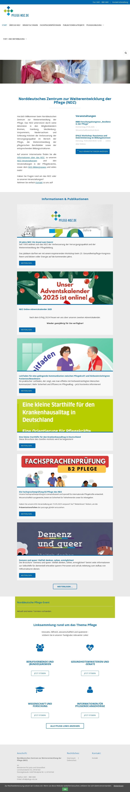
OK (65, 789)
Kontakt (39, 182)
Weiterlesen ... (65, 586)
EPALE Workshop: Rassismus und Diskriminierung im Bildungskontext (93, 136)
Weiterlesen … (27, 263)
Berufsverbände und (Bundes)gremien (40, 663)
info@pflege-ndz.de (29, 779)
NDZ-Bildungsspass (37, 167)
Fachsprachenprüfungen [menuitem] (50, 25)
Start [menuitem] (4, 25)
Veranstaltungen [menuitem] (30, 25)
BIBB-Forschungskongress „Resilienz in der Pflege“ (93, 122)
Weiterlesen (118, 786)
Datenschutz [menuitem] (71, 760)
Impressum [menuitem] (71, 758)
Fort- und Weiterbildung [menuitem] (15, 39)
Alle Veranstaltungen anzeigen (93, 151)
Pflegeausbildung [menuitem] (95, 25)
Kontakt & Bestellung (120, 2)
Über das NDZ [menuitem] (14, 25)
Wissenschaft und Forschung (40, 705)
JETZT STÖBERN (40, 673)
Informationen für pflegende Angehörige (90, 705)
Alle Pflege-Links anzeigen (65, 726)
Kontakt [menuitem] (95, 758)
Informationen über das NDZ (30, 157)
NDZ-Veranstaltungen (27, 160)
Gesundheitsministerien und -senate (90, 663)
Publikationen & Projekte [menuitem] (73, 25)
